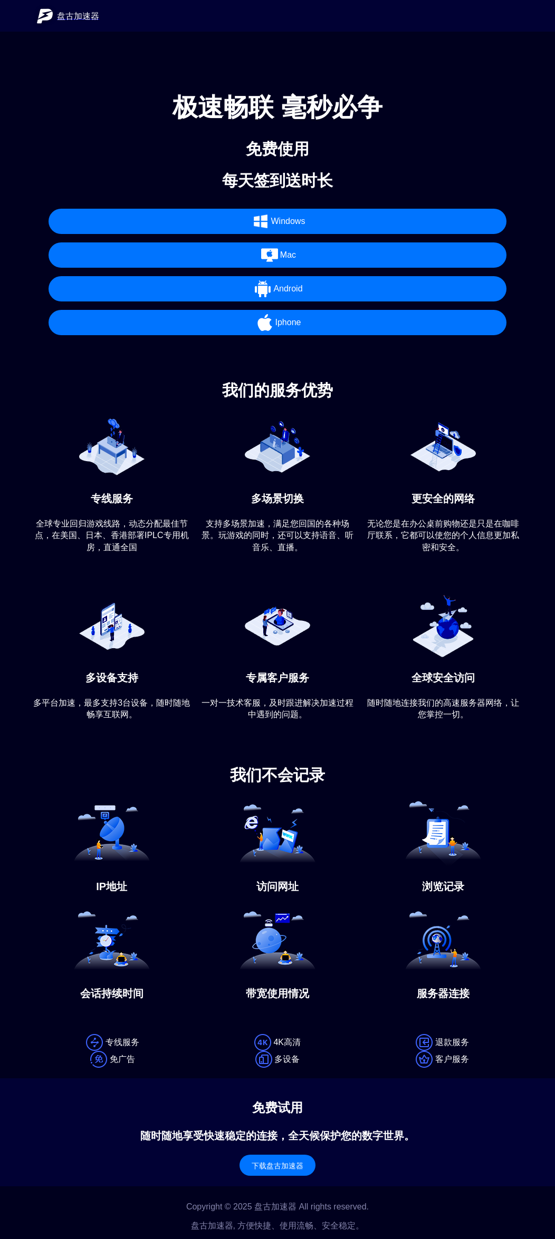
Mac (277, 255)
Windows (277, 221)
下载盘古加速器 (277, 1166)
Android (277, 288)
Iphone (277, 322)
